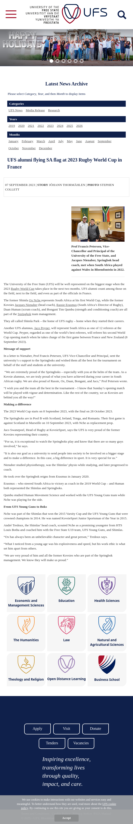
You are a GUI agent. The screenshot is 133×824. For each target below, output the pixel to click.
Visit (66, 728)
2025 (69, 125)
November (29, 148)
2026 (79, 125)
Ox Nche (35, 300)
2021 (31, 125)
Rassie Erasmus (66, 305)
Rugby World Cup (22, 288)
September (104, 141)
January (13, 141)
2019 (11, 125)
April (51, 141)
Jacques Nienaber (26, 305)
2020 (21, 125)
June (79, 141)
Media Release (35, 110)
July (61, 141)
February (27, 141)
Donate (95, 728)
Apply (37, 728)
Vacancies (81, 743)
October (13, 148)
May (70, 141)
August (90, 141)
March (41, 141)
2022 (40, 125)
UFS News (15, 110)
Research (54, 110)
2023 (50, 125)
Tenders (52, 743)
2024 (60, 125)
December (45, 148)
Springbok (24, 314)
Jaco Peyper (42, 328)
